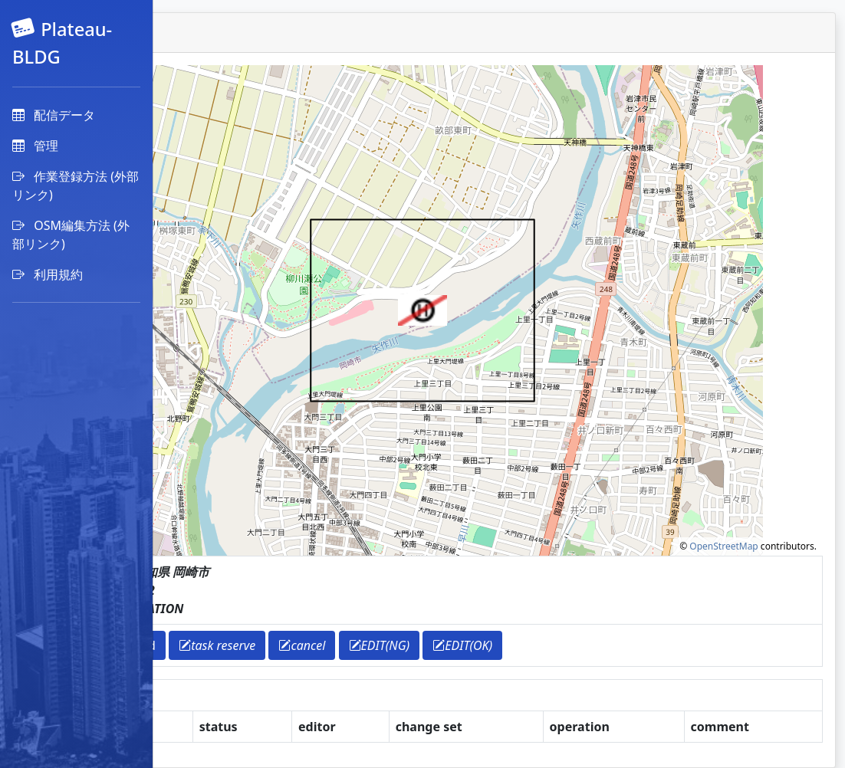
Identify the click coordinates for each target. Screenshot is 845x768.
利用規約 (47, 274)
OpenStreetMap (723, 546)
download (280, 645)
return (210, 645)
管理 (35, 145)
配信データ (53, 115)
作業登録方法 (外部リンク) (75, 185)
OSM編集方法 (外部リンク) (71, 234)
